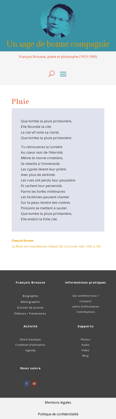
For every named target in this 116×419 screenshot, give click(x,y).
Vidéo (85, 350)
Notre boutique (30, 339)
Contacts (85, 301)
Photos (85, 339)
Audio (86, 345)
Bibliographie (30, 302)
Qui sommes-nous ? (85, 295)
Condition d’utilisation (30, 345)
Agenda (30, 350)
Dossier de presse (30, 307)
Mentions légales (58, 402)
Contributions (85, 312)
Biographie (30, 296)
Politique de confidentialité (58, 414)
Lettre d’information (85, 306)
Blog (85, 355)
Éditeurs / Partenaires (30, 313)
